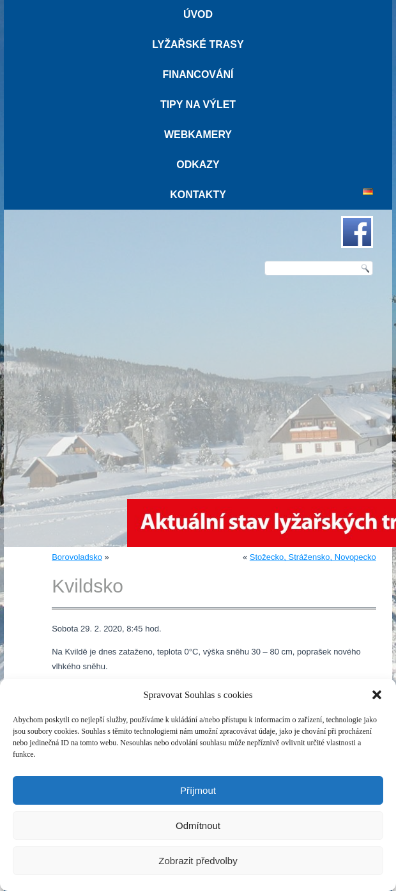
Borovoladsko (77, 557)
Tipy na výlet (198, 104)
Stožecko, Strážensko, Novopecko (313, 557)
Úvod (198, 14)
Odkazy (198, 164)
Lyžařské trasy (197, 44)
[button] (376, 694)
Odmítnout (198, 825)
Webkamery (198, 134)
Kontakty (198, 194)
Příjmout (198, 790)
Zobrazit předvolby (197, 860)
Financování (197, 74)
